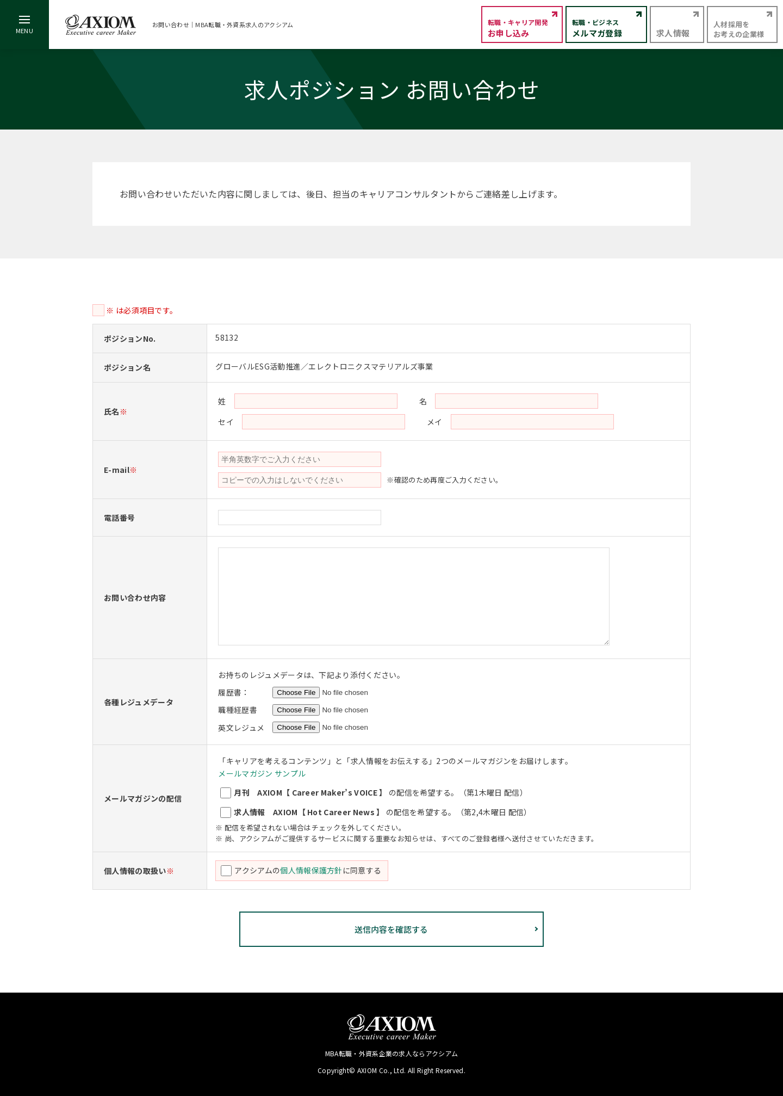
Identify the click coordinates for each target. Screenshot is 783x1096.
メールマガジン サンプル (262, 773)
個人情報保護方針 (311, 870)
